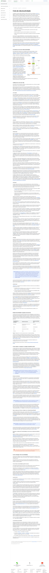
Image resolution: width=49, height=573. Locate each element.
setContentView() (27, 109)
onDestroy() (26, 53)
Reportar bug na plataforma (45, 571)
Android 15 (31, 570)
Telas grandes (25, 571)
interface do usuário (32, 114)
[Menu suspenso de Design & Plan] (18, 1)
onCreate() (31, 52)
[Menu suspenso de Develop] (24, 1)
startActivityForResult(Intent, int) (21, 503)
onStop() (22, 53)
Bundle (28, 99)
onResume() (14, 53)
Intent (24, 469)
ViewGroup (25, 112)
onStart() (34, 52)
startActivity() (21, 479)
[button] (4, 6)
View (20, 111)
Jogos (18, 570)
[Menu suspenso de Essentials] (12, 1)
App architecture (4, 3)
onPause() (18, 53)
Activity (37, 13)
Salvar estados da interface (16, 44)
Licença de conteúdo (34, 541)
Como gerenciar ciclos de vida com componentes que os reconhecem (29, 43)
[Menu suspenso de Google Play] (30, 1)
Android (12, 571)
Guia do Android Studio (38, 571)
